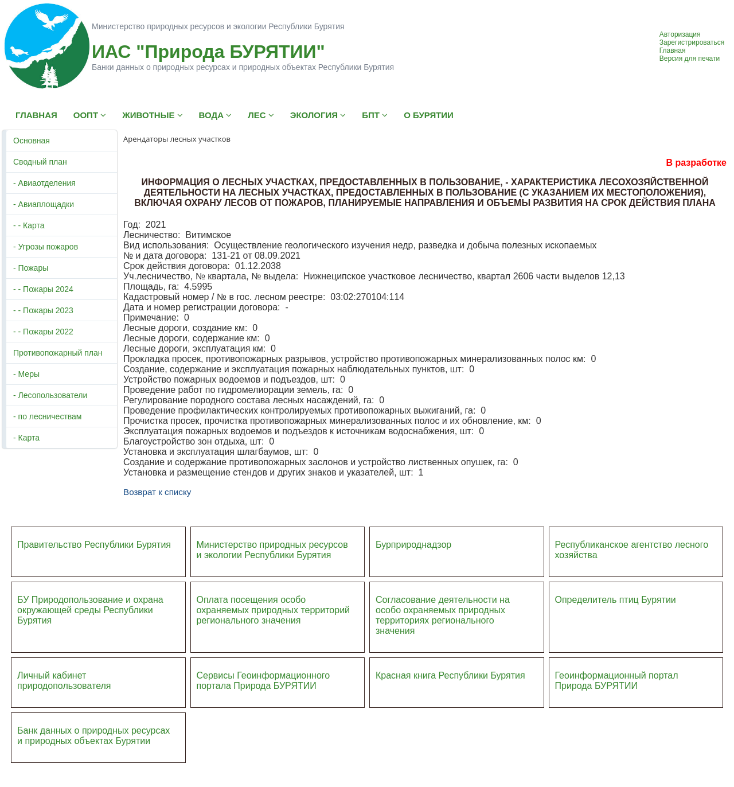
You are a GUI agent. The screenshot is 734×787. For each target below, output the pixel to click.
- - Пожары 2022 (43, 331)
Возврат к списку (157, 492)
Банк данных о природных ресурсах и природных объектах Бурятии (93, 736)
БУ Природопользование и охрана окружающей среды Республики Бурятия (90, 610)
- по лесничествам (47, 416)
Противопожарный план (58, 352)
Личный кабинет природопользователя (64, 681)
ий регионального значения (273, 615)
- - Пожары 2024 (43, 289)
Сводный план (40, 161)
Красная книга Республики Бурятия (450, 675)
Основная (31, 140)
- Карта (26, 437)
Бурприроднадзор (413, 545)
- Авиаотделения (44, 183)
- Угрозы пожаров (45, 246)
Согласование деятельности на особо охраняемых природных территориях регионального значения (443, 615)
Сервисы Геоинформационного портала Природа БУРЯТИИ (263, 681)
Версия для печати (689, 58)
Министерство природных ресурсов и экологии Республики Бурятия (272, 550)
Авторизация (680, 34)
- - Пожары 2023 (43, 310)
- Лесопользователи (50, 395)
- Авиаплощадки (43, 204)
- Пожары (30, 267)
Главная (672, 50)
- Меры (26, 374)
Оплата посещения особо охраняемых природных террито (266, 605)
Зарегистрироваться (691, 42)
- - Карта (29, 225)
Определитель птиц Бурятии (615, 600)
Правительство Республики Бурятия (94, 545)
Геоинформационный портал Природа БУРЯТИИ (616, 681)
